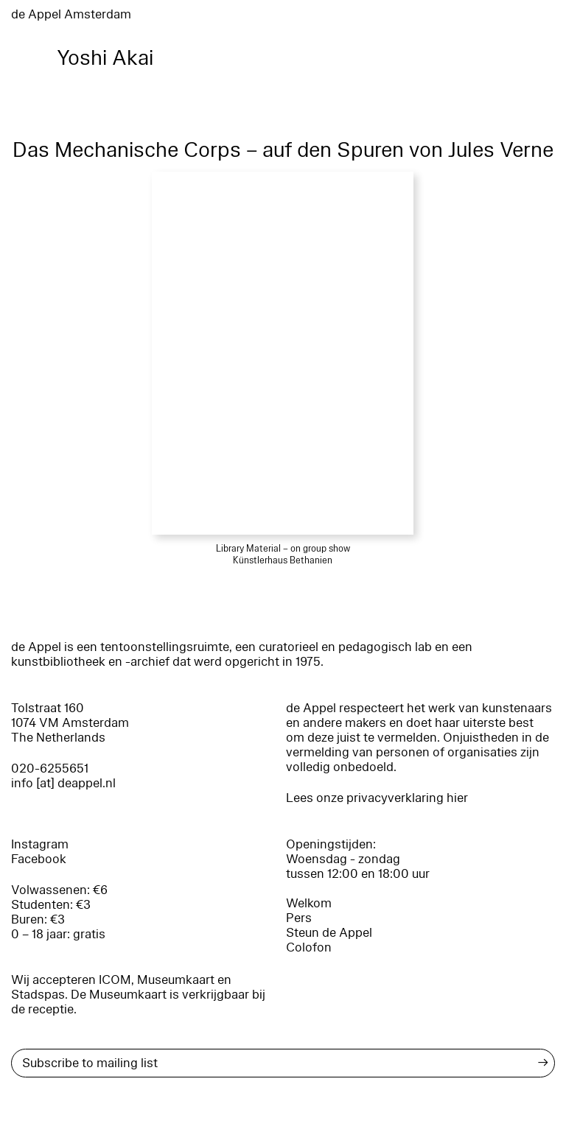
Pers (299, 918)
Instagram (40, 844)
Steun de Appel (329, 932)
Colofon (309, 947)
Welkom (309, 903)
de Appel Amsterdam (71, 14)
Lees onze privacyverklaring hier (377, 797)
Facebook (38, 859)
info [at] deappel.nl (63, 783)
